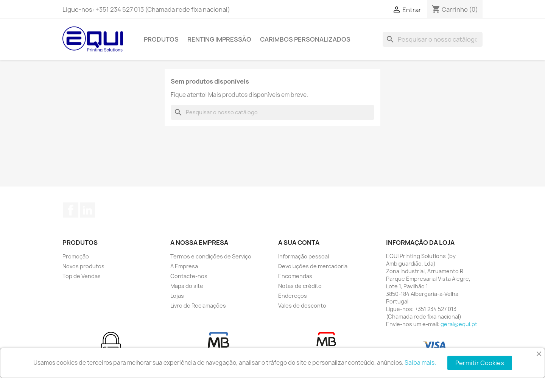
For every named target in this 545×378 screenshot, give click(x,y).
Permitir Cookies (479, 363)
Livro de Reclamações (198, 305)
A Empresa (184, 266)
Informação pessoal (303, 256)
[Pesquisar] (433, 39)
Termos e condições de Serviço (210, 256)
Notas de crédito (300, 285)
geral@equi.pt (459, 324)
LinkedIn (87, 210)
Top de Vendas (81, 276)
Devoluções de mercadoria (312, 266)
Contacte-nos (188, 276)
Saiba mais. (420, 363)
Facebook (70, 210)
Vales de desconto (302, 305)
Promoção (75, 256)
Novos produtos (83, 266)
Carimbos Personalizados (305, 39)
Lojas (177, 295)
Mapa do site (186, 285)
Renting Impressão (219, 39)
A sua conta (298, 242)
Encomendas (295, 276)
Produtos (161, 39)
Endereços (292, 295)
